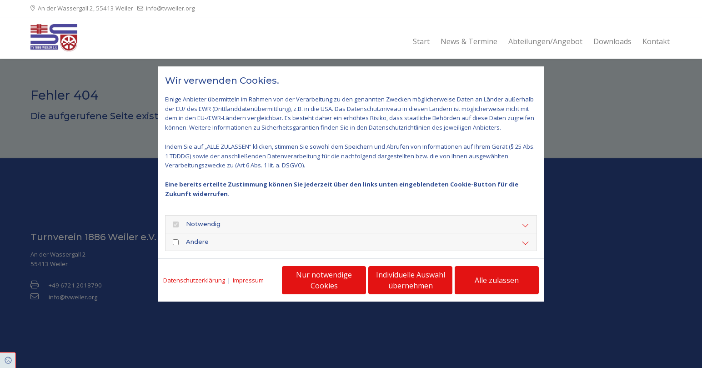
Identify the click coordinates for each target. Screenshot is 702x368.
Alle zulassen (497, 280)
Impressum (248, 280)
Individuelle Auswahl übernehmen (410, 280)
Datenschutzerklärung (194, 280)
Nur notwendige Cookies (324, 280)
